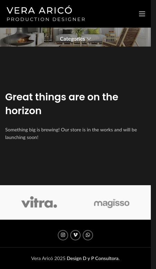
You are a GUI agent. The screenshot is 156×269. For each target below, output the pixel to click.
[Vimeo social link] (75, 235)
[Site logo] (45, 13)
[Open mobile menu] (142, 14)
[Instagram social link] (63, 235)
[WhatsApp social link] (88, 235)
